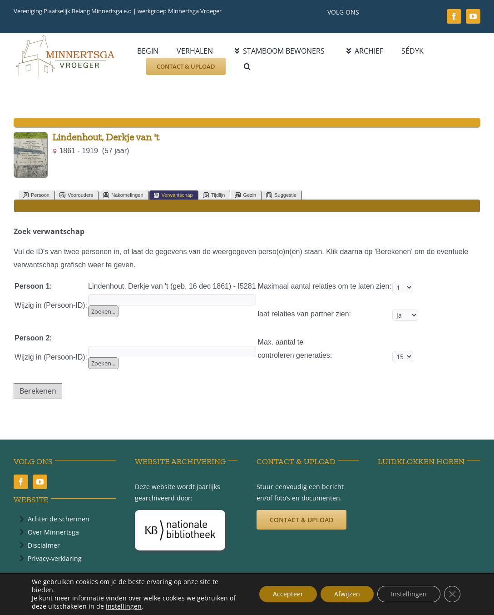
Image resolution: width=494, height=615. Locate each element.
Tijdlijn (214, 195)
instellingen (124, 606)
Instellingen (409, 594)
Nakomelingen (123, 195)
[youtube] (473, 16)
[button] (247, 66)
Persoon (36, 195)
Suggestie (281, 195)
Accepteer (288, 594)
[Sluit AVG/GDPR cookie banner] (452, 594)
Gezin (245, 195)
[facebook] (454, 16)
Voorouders (76, 195)
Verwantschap (173, 195)
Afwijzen (347, 594)
